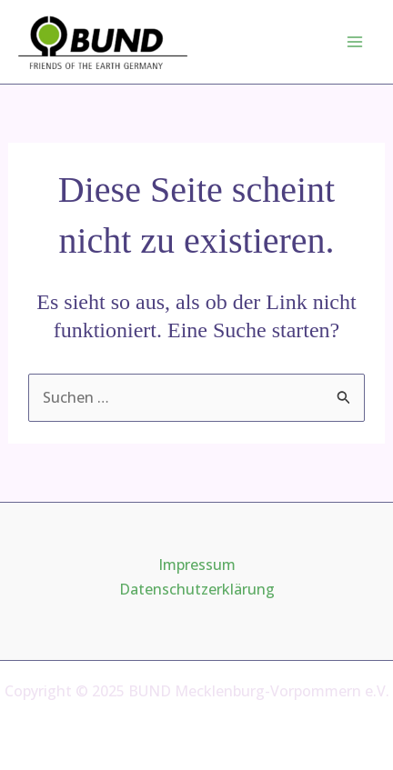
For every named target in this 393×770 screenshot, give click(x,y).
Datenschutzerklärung (197, 589)
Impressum (197, 565)
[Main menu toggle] (355, 42)
